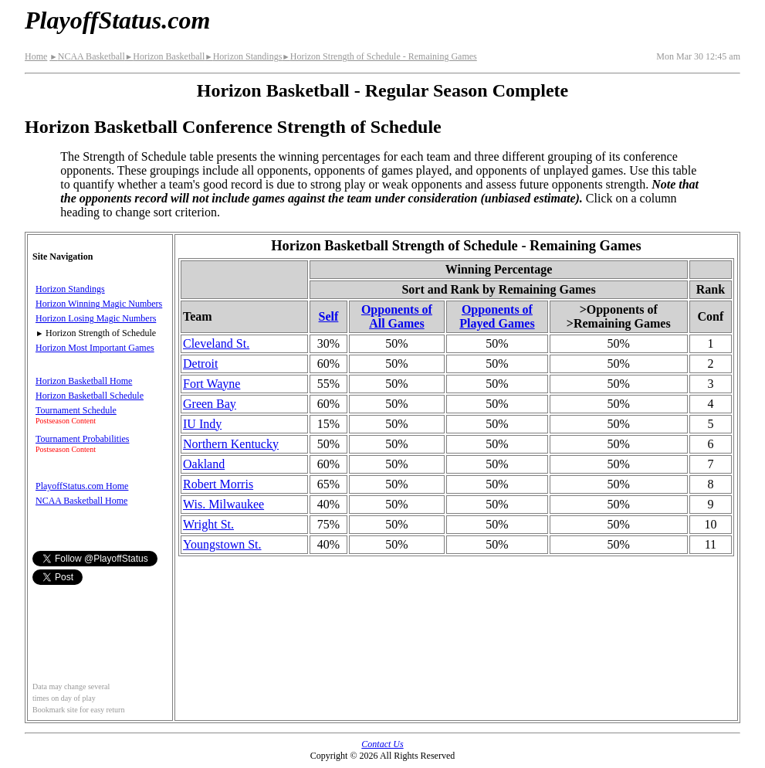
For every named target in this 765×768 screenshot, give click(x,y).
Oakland (204, 464)
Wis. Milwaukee (223, 504)
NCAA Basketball (86, 56)
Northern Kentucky (231, 443)
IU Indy (202, 423)
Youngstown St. (222, 544)
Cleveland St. (216, 343)
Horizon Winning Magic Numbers (99, 303)
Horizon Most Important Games (95, 347)
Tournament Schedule (76, 410)
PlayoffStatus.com (117, 20)
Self (329, 316)
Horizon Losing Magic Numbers (96, 318)
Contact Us (382, 744)
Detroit (200, 363)
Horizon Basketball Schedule (90, 395)
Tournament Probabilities (82, 438)
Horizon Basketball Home (84, 381)
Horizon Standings (243, 56)
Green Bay (209, 403)
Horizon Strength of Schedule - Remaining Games (379, 56)
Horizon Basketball (165, 56)
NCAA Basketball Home (81, 500)
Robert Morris (218, 484)
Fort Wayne (211, 383)
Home (36, 56)
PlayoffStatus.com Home (82, 486)
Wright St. (208, 524)
